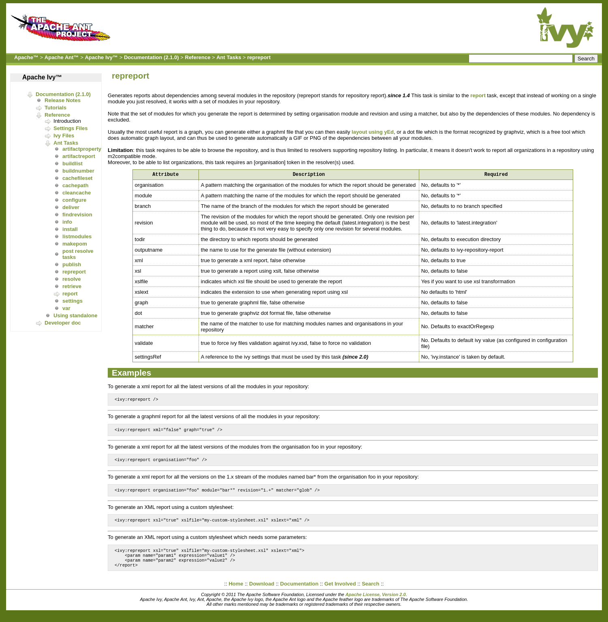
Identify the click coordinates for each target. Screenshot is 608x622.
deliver (70, 207)
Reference (198, 57)
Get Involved (340, 592)
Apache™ (26, 57)
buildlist (72, 163)
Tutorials (55, 108)
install (70, 229)
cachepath (75, 185)
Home (235, 592)
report (70, 294)
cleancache (76, 193)
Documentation (299, 592)
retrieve (71, 286)
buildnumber (78, 171)
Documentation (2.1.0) (151, 57)
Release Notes (63, 100)
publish (71, 264)
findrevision (77, 215)
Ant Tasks (228, 57)
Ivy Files (63, 136)
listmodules (77, 236)
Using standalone (75, 315)
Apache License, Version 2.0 (376, 603)
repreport (259, 57)
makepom (74, 244)
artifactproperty (81, 149)
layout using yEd (373, 132)
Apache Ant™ (62, 57)
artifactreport (78, 156)
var (66, 308)
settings (72, 301)
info (67, 222)
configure (74, 200)
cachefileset (77, 178)
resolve (71, 279)
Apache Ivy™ (101, 57)
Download (261, 592)
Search (370, 592)
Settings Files (70, 128)
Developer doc (63, 323)
